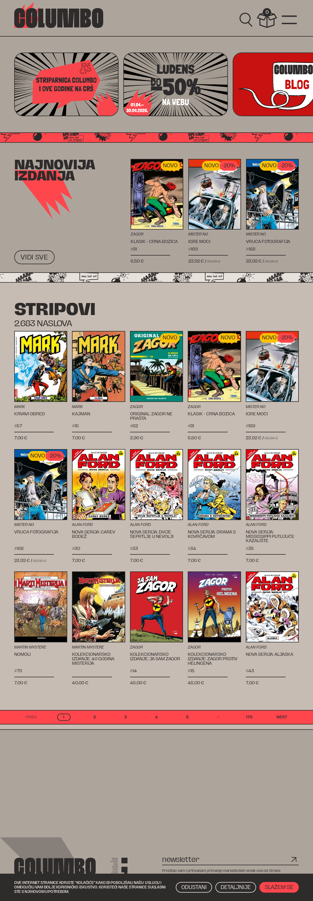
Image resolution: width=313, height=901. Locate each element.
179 (249, 717)
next (281, 717)
